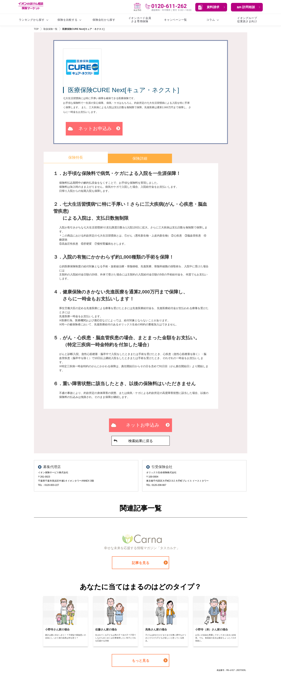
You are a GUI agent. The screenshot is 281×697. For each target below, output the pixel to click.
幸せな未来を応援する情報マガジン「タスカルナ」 (142, 548)
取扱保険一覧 (50, 29)
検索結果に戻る (140, 441)
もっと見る (140, 661)
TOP (36, 29)
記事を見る (140, 563)
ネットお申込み (95, 128)
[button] (211, 7)
